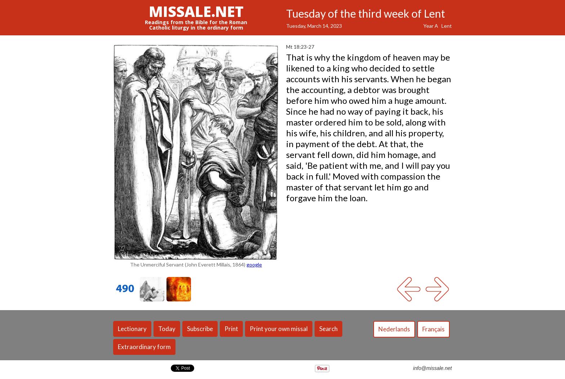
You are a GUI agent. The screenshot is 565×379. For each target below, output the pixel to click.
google (254, 264)
